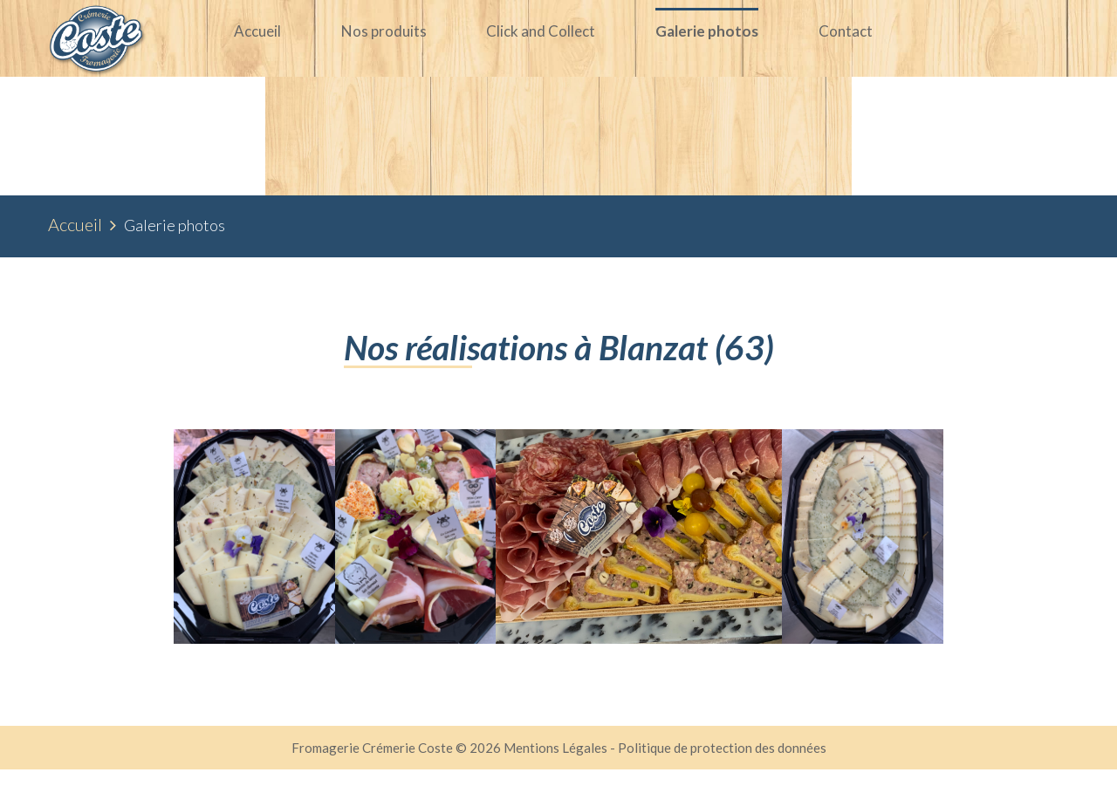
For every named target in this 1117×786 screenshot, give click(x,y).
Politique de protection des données (722, 764)
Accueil (75, 240)
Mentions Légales (557, 764)
